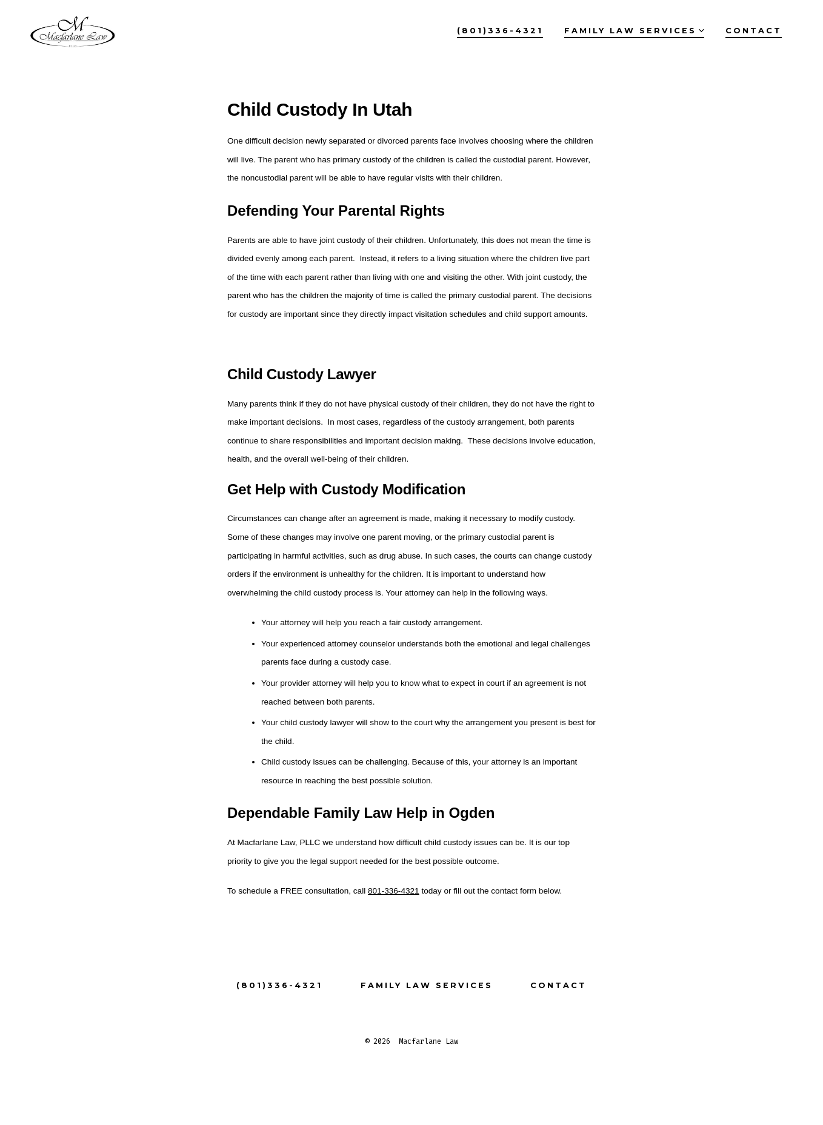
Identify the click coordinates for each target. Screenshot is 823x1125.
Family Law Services (634, 30)
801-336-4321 (393, 890)
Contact (753, 30)
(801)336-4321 (500, 30)
